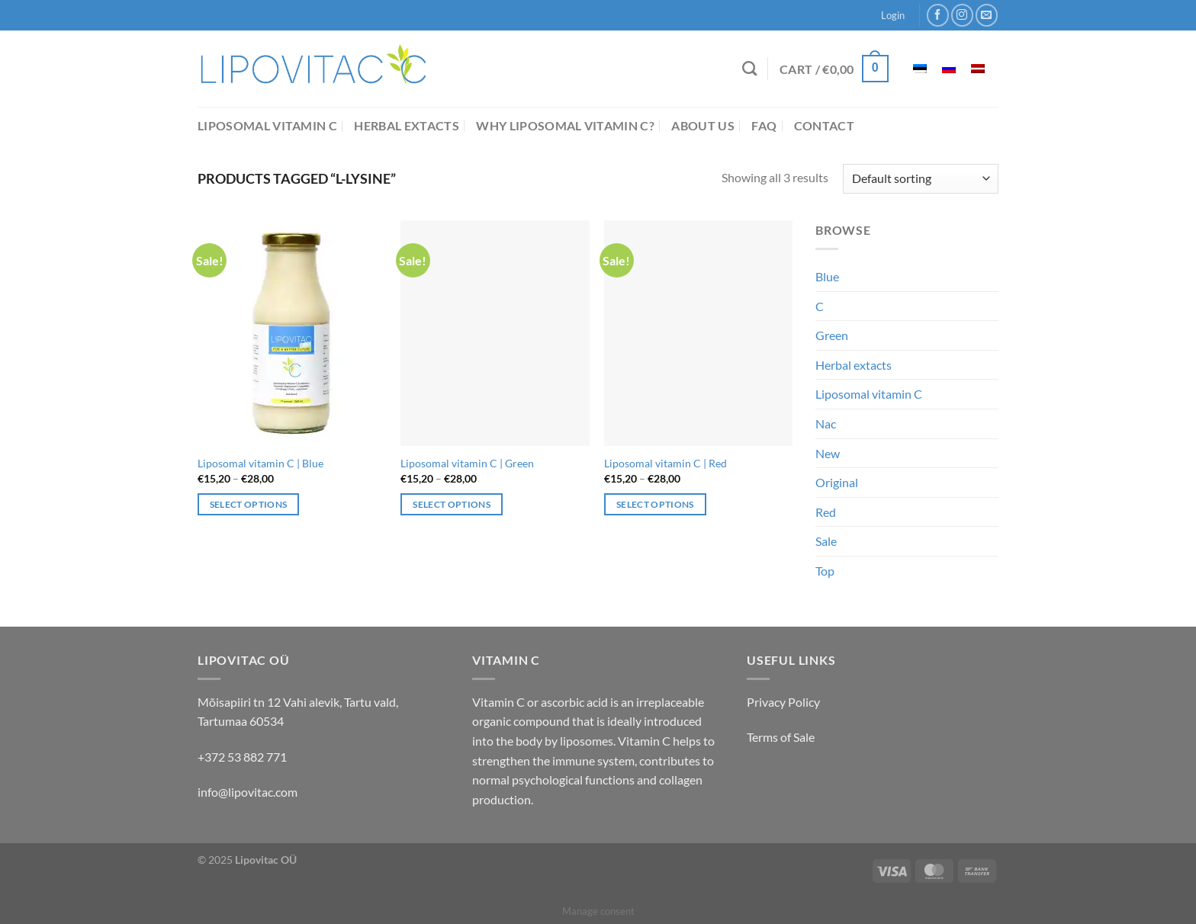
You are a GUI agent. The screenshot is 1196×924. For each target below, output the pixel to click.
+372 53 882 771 (242, 756)
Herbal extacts (406, 125)
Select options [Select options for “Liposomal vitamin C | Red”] (655, 504)
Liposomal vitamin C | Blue (260, 463)
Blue (827, 276)
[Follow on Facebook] (938, 15)
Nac (825, 423)
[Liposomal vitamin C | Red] (698, 333)
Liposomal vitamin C (267, 125)
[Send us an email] (987, 15)
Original (836, 482)
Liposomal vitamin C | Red (665, 463)
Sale (826, 541)
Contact (824, 125)
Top (824, 570)
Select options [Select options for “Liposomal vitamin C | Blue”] (249, 504)
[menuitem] (919, 69)
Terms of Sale (781, 737)
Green (831, 335)
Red (825, 512)
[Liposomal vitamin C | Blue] (292, 333)
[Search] (749, 68)
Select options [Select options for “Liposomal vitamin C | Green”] (451, 504)
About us (703, 125)
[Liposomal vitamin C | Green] (494, 333)
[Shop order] (920, 179)
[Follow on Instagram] (962, 15)
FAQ (763, 125)
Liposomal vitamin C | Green (467, 463)
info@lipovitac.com (247, 791)
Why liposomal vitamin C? (565, 125)
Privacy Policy (783, 702)
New (827, 453)
